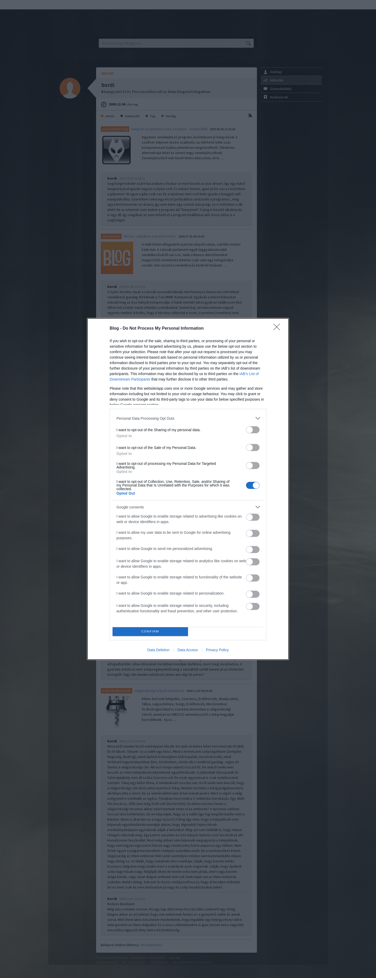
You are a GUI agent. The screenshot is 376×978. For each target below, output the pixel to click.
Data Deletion (158, 650)
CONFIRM (150, 632)
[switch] (253, 429)
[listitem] (188, 418)
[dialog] (188, 489)
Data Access (188, 650)
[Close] (278, 329)
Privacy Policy (217, 650)
